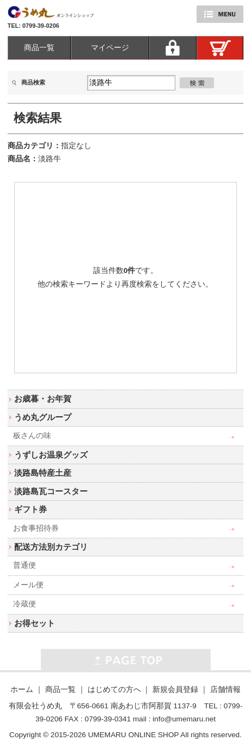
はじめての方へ (114, 689)
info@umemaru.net (184, 719)
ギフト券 (30, 509)
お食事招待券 (36, 528)
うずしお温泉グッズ (51, 454)
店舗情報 (225, 689)
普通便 (24, 565)
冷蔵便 (24, 604)
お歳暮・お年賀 (42, 398)
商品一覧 (39, 48)
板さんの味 (32, 436)
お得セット (34, 623)
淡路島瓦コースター (51, 491)
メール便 (28, 585)
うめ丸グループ (42, 417)
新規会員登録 (175, 689)
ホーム (21, 689)
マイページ (110, 48)
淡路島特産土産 (42, 472)
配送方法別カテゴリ (51, 546)
